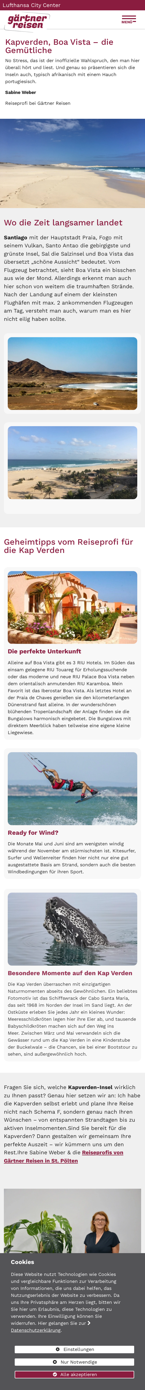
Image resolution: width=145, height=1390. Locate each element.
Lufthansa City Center (32, 5)
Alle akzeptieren (56, 1374)
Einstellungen (54, 1350)
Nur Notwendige (56, 1362)
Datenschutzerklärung (36, 1330)
